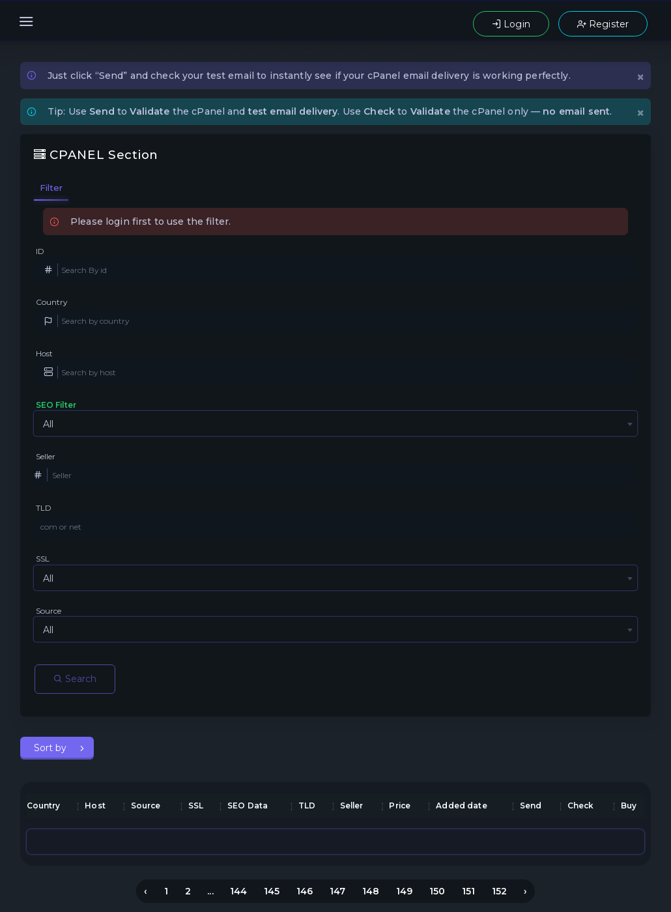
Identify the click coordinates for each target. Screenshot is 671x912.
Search (74, 679)
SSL (43, 558)
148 (370, 891)
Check (580, 805)
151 (468, 891)
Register (603, 24)
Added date (461, 805)
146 (304, 891)
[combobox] (335, 423)
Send (531, 805)
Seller (46, 456)
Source (49, 611)
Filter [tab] (51, 187)
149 (404, 891)
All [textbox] (48, 424)
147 (337, 891)
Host (44, 353)
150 (437, 891)
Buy (628, 805)
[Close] (640, 76)
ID (40, 251)
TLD (43, 508)
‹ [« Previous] (145, 891)
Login (511, 24)
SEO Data (247, 805)
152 (499, 891)
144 (238, 891)
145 (271, 891)
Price (399, 805)
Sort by (51, 748)
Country (52, 302)
